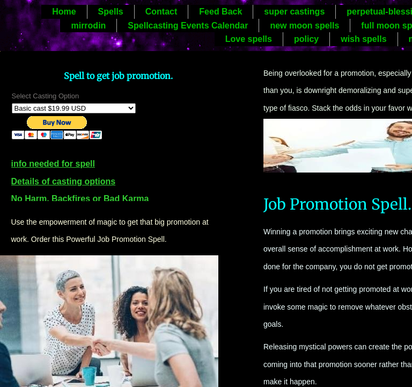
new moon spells (304, 25)
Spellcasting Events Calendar (188, 25)
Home (64, 11)
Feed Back (220, 11)
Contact (161, 11)
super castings (294, 11)
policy (306, 39)
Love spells (248, 39)
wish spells (363, 39)
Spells (110, 11)
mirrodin (88, 25)
